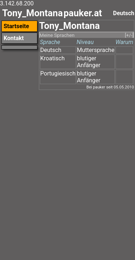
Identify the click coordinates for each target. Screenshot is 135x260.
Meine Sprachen (57, 35)
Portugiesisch (58, 73)
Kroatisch (52, 58)
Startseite (16, 26)
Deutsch (50, 50)
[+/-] (129, 35)
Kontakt (14, 38)
